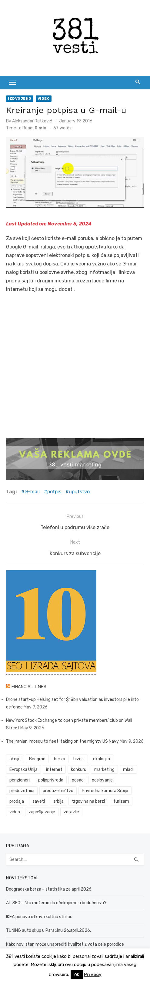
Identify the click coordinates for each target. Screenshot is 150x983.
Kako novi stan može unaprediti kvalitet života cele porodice (65, 944)
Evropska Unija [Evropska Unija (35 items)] (23, 769)
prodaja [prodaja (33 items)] (16, 801)
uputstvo (79, 492)
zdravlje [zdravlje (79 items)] (71, 812)
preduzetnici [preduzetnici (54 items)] (21, 790)
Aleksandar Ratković (32, 121)
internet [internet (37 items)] (54, 769)
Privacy (93, 974)
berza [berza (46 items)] (59, 758)
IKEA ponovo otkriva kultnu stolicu (39, 916)
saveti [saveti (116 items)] (38, 801)
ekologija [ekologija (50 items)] (101, 758)
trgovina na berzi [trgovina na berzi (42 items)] (88, 801)
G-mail (32, 492)
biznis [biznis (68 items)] (79, 758)
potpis (54, 492)
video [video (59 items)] (14, 812)
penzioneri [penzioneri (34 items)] (19, 780)
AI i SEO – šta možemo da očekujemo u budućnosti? (56, 902)
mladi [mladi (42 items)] (128, 769)
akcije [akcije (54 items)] (15, 758)
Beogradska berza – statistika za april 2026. (49, 889)
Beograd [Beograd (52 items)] (37, 758)
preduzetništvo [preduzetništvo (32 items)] (58, 790)
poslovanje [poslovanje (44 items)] (102, 780)
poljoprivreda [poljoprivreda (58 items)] (50, 780)
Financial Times (29, 686)
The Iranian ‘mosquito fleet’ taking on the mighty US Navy (62, 741)
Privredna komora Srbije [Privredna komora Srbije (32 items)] (105, 790)
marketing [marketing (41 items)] (104, 769)
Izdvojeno (20, 98)
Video (44, 98)
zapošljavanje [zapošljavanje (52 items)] (41, 812)
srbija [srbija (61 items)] (58, 801)
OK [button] (76, 974)
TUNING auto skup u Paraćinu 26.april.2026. (48, 930)
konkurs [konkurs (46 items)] (78, 769)
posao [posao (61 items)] (78, 780)
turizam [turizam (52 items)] (121, 801)
